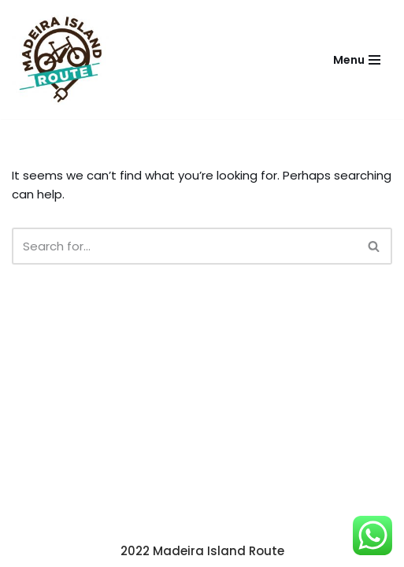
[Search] (184, 246)
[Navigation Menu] (356, 59)
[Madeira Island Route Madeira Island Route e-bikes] (60, 59)
